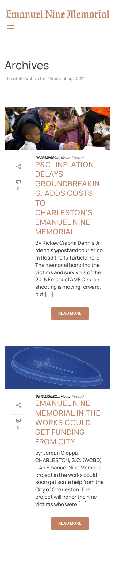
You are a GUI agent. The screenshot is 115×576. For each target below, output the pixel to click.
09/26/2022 (45, 157)
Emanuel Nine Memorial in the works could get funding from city (68, 422)
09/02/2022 (45, 396)
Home (56, 94)
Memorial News (57, 157)
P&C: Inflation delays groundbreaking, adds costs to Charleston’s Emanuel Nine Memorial (67, 197)
